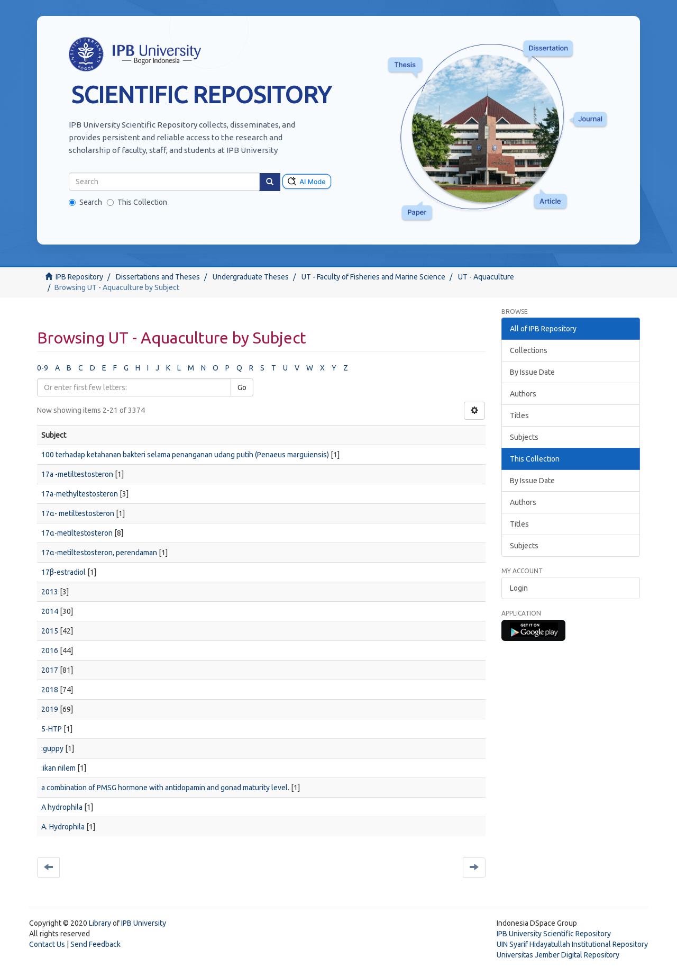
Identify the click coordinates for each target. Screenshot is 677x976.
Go (241, 387)
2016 (49, 650)
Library (100, 923)
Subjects (524, 437)
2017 (49, 670)
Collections (528, 350)
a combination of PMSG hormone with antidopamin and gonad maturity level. (165, 787)
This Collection (137, 202)
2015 (49, 631)
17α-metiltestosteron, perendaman (99, 552)
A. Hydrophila (63, 827)
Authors (523, 394)
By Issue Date (532, 372)
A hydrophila (62, 807)
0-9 (42, 368)
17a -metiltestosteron (77, 474)
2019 (49, 709)
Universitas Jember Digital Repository (558, 955)
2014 (49, 611)
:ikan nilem (58, 768)
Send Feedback (95, 944)
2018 (49, 689)
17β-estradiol (63, 572)
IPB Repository (79, 277)
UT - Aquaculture (486, 277)
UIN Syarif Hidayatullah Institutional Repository (572, 944)
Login (519, 588)
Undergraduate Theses (251, 277)
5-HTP (51, 729)
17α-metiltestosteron (77, 533)
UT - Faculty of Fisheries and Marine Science (373, 277)
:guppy (52, 748)
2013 (49, 592)
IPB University (143, 923)
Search (85, 202)
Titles (519, 415)
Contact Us (47, 944)
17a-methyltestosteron (79, 494)
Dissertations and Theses (158, 277)
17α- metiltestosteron (77, 513)
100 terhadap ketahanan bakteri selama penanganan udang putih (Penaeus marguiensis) (185, 454)
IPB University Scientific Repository (554, 933)
